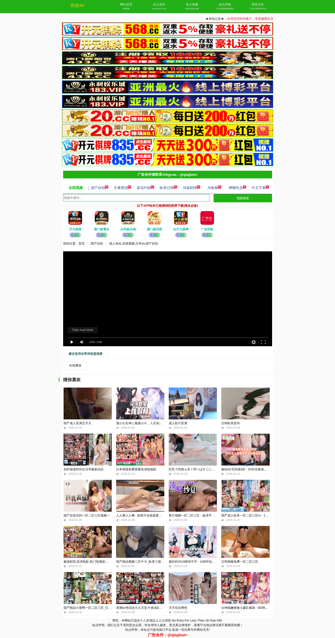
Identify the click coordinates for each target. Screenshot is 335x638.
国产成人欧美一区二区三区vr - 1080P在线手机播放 (256, 515)
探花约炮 (145, 188)
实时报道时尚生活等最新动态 (84, 469)
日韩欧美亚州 (230, 423)
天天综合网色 (178, 607)
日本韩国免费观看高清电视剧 (136, 469)
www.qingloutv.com (159, 9)
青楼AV (77, 5)
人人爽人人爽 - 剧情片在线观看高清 (140, 515)
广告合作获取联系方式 (258, 9)
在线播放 (75, 365)
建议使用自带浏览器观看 (86, 353)
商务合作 (258, 4)
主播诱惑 (122, 188)
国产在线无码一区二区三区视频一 (87, 515)
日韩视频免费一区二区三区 (239, 561)
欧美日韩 (168, 188)
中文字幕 (260, 188)
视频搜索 (243, 198)
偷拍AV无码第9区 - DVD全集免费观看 (247, 469)
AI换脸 (215, 188)
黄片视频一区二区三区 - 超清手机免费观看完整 (201, 515)
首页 (82, 243)
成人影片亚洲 (178, 423)
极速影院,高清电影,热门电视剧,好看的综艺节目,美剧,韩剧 (103, 561)
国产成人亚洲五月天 (77, 423)
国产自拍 (99, 188)
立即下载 (75, 234)
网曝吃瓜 (237, 188)
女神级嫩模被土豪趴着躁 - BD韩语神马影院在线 (254, 607)
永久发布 (159, 4)
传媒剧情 (191, 188)
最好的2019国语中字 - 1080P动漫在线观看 (198, 561)
